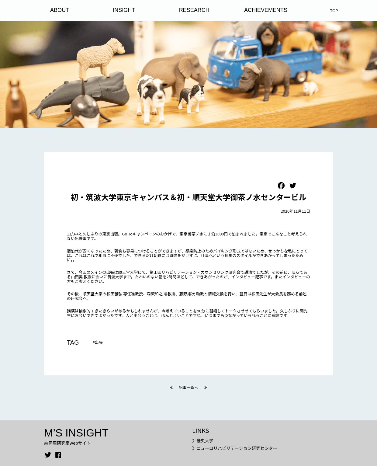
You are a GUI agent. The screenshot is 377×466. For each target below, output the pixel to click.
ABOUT (59, 10)
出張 (99, 342)
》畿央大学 (202, 440)
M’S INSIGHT (76, 433)
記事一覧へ (188, 387)
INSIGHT (124, 10)
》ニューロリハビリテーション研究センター (234, 448)
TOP (334, 11)
